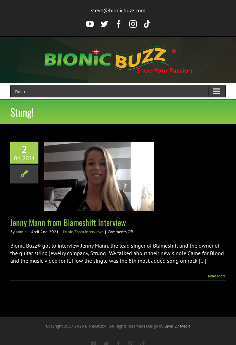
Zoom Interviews (88, 231)
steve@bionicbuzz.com (118, 10)
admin (21, 231)
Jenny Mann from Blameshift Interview (68, 222)
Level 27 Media (177, 326)
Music (68, 231)
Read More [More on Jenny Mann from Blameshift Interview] (217, 275)
